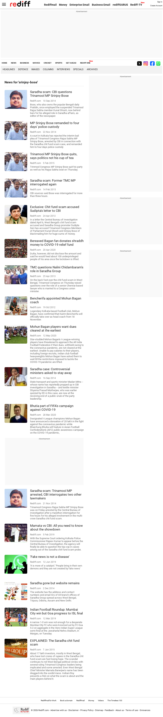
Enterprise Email (79, 4)
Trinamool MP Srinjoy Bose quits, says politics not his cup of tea (53, 156)
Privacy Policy (86, 710)
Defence (23, 69)
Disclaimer (73, 710)
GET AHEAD (71, 63)
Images (35, 69)
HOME (4, 63)
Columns (48, 69)
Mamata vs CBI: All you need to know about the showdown (56, 527)
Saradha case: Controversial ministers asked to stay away (51, 371)
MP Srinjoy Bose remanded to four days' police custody (54, 125)
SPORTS (58, 63)
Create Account (156, 6)
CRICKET (47, 63)
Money (63, 4)
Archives (92, 69)
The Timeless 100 (114, 700)
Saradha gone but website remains (55, 583)
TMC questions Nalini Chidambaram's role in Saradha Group (56, 269)
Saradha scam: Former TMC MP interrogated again (53, 182)
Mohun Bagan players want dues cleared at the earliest (53, 328)
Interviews (63, 69)
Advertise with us (58, 710)
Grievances (145, 710)
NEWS (13, 63)
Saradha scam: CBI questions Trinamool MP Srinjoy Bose (51, 93)
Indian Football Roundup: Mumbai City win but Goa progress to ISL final (56, 611)
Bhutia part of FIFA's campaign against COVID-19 (51, 407)
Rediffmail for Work (48, 700)
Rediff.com (43, 710)
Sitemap (99, 710)
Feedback (109, 710)
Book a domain (66, 700)
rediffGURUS (120, 4)
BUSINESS (24, 63)
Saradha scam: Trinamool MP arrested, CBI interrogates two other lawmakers (56, 494)
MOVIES (36, 63)
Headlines (9, 69)
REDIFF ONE (85, 63)
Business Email (101, 4)
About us (120, 710)
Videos (101, 700)
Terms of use (132, 710)
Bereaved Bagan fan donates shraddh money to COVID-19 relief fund (57, 242)
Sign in (159, 2)
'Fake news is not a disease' (49, 557)
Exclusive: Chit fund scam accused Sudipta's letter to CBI (54, 209)
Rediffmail (50, 4)
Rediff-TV (136, 4)
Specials (78, 69)
